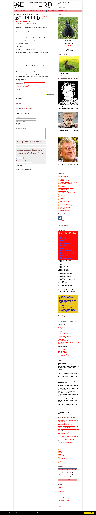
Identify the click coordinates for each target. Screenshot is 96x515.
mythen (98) (62, 195)
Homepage (18, 123)
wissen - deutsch (61, 339)
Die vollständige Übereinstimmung (65, 434)
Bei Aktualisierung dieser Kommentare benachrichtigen (29, 166)
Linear (26, 108)
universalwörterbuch (62, 342)
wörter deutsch (61, 334)
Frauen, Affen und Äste (63, 427)
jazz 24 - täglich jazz (62, 327)
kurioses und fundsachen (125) (66, 189)
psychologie (62, 458)
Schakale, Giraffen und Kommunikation (66, 426)
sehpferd (23, 23)
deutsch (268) (62, 179)
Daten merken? (20, 165)
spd (60, 461)
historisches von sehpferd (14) (66, 183)
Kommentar (18, 126)
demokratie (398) (63, 177)
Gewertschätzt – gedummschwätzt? (22, 86)
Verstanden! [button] (89, 512)
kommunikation (62, 455)
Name (17, 116)
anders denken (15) (63, 176)
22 (65, 476)
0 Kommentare (21, 80)
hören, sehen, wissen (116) (65, 185)
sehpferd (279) (62, 198)
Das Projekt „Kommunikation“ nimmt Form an (68, 439)
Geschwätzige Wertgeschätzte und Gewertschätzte (25, 88)
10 (70, 472)
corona (60, 452)
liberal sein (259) (63, 194)
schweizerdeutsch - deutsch (73, 342)
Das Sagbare (18, 89)
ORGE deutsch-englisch (63, 354)
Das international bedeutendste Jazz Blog (67, 325)
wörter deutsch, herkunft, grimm (65, 336)
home (17, 10)
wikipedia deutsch (62, 337)
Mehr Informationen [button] (41, 512)
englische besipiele (62, 349)
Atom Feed (61, 220)
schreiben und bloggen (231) (65, 196)
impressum (53, 10)
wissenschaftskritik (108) (64, 210)
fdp (60, 454)
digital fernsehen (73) (64, 180)
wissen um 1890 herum (63, 343)
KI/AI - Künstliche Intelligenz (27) (66, 188)
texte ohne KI (23, 10)
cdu (60, 451)
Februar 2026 (61, 490)
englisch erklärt (61, 348)
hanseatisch (33, 82)
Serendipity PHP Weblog (63, 500)
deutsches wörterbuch (63, 340)
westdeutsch (43, 82)
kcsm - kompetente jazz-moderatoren (66, 328)
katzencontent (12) (63, 186)
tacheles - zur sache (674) (65, 204)
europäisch (29, 82)
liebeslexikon (42, 10)
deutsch (17, 80)
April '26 (68, 479)
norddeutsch (38, 82)
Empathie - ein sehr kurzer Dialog (65, 442)
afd (60, 449)
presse (60, 457)
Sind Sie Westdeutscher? (24, 21)
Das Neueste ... (61, 491)
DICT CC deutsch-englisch (64, 355)
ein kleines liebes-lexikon (63, 333)
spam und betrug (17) (64, 202)
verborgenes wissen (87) (64, 207)
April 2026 (60, 487)
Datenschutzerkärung (62, 10)
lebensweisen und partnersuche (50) (67, 192)
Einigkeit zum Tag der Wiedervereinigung (23, 85)
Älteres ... (60, 493)
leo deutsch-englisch (62, 352)
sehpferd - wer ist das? (33, 10)
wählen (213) (62, 208)
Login (59, 506)
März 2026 (60, 488)
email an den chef (62, 169)
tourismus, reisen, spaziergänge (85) (67, 205)
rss (48, 10)
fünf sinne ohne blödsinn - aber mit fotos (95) (69, 182)
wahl (60, 462)
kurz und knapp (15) (63, 191)
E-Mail (17, 119)
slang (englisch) (61, 351)
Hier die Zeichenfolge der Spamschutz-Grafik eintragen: (26, 160)
